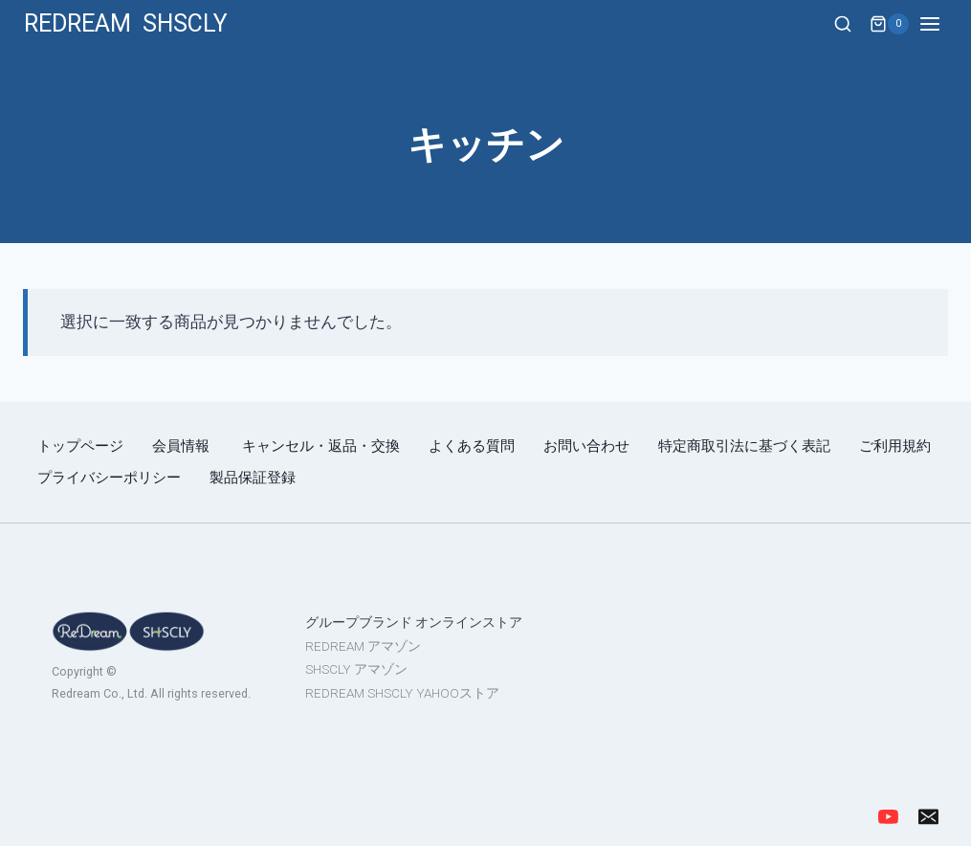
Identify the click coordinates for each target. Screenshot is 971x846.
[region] (485, 665)
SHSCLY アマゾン (356, 669)
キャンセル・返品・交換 (321, 446)
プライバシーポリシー (109, 477)
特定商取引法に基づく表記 (744, 446)
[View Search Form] (842, 24)
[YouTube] (888, 816)
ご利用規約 (895, 446)
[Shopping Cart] (889, 23)
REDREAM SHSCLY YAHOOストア (402, 693)
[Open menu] (939, 23)
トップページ (80, 446)
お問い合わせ (586, 446)
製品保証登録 (253, 477)
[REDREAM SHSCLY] (126, 24)
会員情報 (182, 446)
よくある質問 (472, 446)
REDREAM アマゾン (363, 646)
